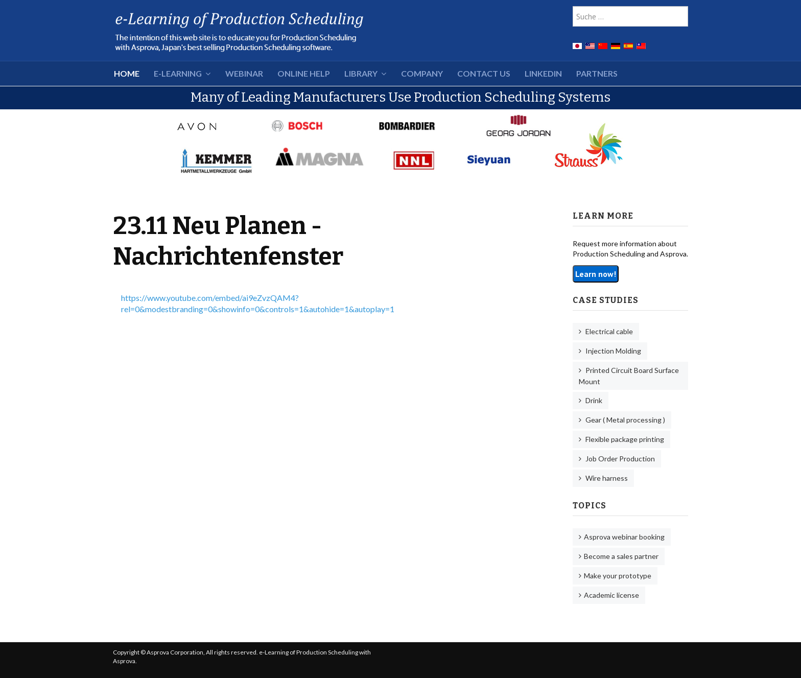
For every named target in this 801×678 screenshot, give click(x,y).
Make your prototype (617, 575)
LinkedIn (543, 73)
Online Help (303, 73)
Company (422, 73)
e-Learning (178, 73)
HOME (126, 73)
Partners (597, 73)
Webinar (244, 73)
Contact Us (483, 73)
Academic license (611, 595)
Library (361, 73)
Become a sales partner (621, 556)
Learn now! (595, 274)
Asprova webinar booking (624, 536)
